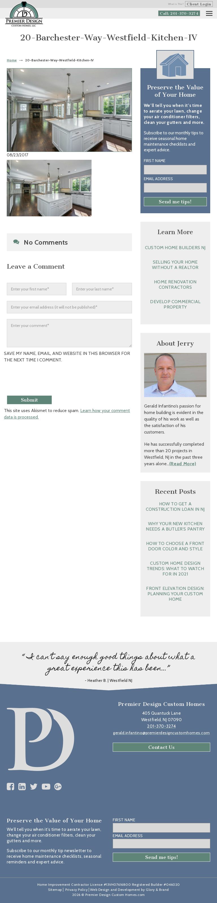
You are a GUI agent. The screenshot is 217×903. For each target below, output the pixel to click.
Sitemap (55, 889)
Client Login (199, 4)
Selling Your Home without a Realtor (175, 264)
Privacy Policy (76, 889)
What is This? (176, 4)
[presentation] (51, 380)
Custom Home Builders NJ (175, 247)
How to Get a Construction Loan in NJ (175, 506)
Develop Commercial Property (175, 304)
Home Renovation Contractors (175, 284)
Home (12, 60)
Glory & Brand (157, 889)
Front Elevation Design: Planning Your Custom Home (175, 594)
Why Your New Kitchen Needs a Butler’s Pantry (175, 526)
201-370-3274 (161, 726)
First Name (155, 160)
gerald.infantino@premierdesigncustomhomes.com (161, 732)
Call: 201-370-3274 (179, 13)
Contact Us (161, 747)
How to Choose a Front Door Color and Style (175, 546)
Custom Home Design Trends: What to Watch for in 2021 (175, 569)
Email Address (158, 178)
